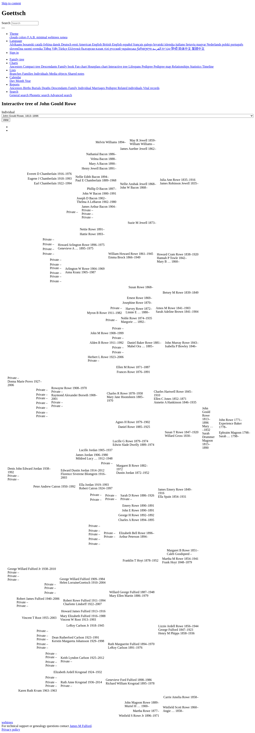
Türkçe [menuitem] (63, 48)
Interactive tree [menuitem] (118, 66)
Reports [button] (15, 84)
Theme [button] (14, 33)
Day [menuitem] (13, 81)
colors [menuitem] (23, 37)
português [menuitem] (237, 44)
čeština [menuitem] (48, 44)
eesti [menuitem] (75, 44)
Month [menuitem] (20, 81)
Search (6, 23)
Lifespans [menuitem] (135, 66)
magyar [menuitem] (201, 44)
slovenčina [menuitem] (17, 48)
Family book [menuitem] (66, 66)
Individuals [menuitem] (41, 73)
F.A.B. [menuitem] (31, 37)
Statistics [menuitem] (196, 66)
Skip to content (11, 3)
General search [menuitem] (19, 95)
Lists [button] (13, 70)
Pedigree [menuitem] (148, 66)
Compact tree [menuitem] (32, 66)
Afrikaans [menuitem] (16, 44)
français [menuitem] (138, 44)
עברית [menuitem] (166, 48)
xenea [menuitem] (63, 37)
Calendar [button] (15, 77)
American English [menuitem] (91, 44)
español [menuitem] (128, 44)
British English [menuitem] (113, 44)
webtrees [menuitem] (54, 37)
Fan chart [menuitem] (81, 66)
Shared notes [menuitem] (76, 73)
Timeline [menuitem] (208, 66)
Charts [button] (14, 63)
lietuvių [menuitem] (191, 44)
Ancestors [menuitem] (16, 66)
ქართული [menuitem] (144, 48)
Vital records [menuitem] (151, 88)
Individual (8, 112)
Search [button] (14, 91)
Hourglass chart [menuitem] (98, 66)
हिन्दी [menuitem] (174, 48)
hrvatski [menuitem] (159, 44)
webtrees (7, 722)
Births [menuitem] (27, 88)
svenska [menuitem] (38, 48)
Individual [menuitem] (85, 88)
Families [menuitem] (28, 73)
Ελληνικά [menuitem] (74, 48)
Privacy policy (11, 729)
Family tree (17, 59)
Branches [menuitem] (16, 73)
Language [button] (16, 41)
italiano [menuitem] (181, 44)
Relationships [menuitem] (181, 66)
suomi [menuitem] (28, 48)
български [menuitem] (88, 48)
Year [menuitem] (28, 81)
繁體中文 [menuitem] (198, 48)
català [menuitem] (39, 44)
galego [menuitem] (148, 44)
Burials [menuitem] (37, 88)
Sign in (14, 52)
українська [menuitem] (129, 48)
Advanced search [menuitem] (61, 95)
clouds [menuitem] (14, 37)
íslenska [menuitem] (170, 44)
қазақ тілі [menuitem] (103, 48)
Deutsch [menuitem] (66, 44)
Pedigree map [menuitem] (163, 66)
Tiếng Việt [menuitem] (50, 48)
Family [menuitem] (73, 88)
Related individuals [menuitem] (130, 88)
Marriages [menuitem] (99, 88)
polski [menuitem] (226, 44)
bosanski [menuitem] (29, 44)
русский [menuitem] (116, 48)
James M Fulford (80, 726)
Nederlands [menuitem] (214, 44)
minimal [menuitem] (42, 37)
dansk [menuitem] (57, 44)
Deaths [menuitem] (46, 88)
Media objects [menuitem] (58, 73)
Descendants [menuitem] (49, 66)
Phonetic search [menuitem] (39, 95)
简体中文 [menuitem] (185, 48)
